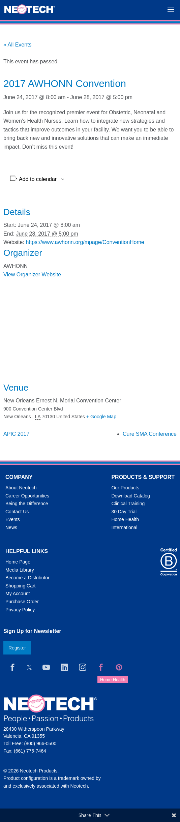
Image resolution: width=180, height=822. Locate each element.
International (124, 527)
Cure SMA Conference (150, 434)
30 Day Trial (124, 511)
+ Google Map (101, 416)
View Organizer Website (32, 274)
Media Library (19, 570)
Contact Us (17, 511)
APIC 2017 (16, 434)
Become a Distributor (27, 577)
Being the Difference (26, 503)
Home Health (125, 519)
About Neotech (21, 487)
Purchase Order (22, 601)
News (11, 527)
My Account (17, 593)
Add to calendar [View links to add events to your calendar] (38, 179)
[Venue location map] (90, 330)
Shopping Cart (20, 585)
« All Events (17, 45)
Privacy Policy (20, 609)
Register (17, 647)
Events (12, 519)
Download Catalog (130, 495)
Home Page (17, 562)
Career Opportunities (27, 495)
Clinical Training (128, 503)
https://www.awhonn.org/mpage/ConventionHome (85, 242)
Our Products (125, 487)
